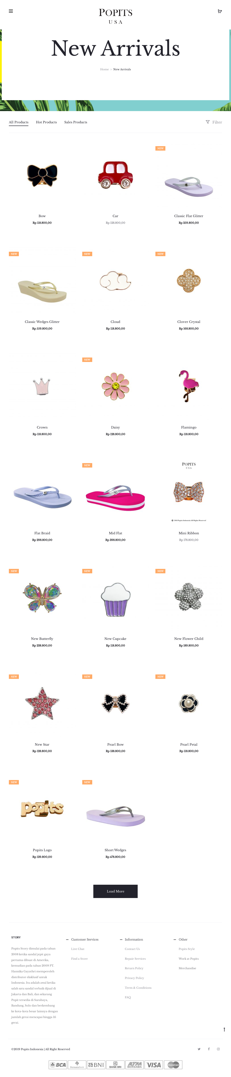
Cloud (115, 322)
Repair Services (135, 958)
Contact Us (132, 949)
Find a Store (79, 958)
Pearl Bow (115, 745)
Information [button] (131, 939)
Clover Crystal (188, 322)
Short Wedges (115, 850)
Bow (42, 216)
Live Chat (77, 949)
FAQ (128, 997)
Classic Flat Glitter (188, 216)
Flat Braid (42, 533)
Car (115, 216)
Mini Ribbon (189, 533)
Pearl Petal (189, 745)
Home (104, 69)
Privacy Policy (134, 978)
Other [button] (180, 939)
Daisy (115, 427)
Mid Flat (115, 533)
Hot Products (46, 122)
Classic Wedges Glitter (42, 322)
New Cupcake (115, 639)
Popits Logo (42, 850)
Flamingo (188, 427)
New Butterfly (42, 639)
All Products (18, 122)
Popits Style (187, 949)
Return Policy (134, 968)
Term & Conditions (138, 987)
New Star (42, 745)
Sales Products (75, 122)
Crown (42, 427)
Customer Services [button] (81, 939)
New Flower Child (188, 639)
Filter (214, 122)
